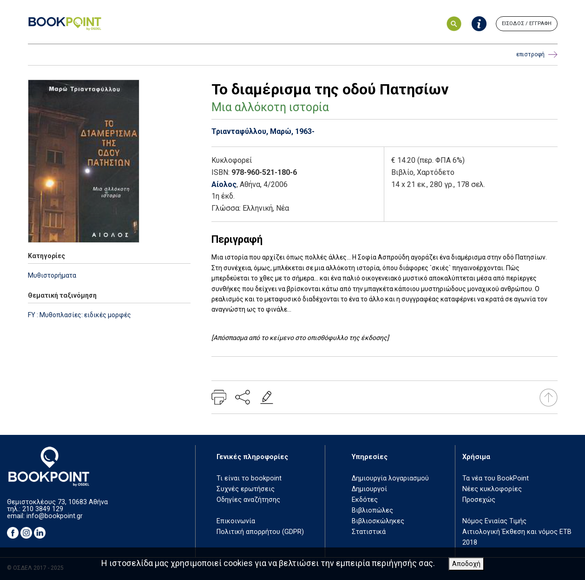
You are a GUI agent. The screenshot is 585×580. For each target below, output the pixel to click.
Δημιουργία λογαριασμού (390, 478)
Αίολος (224, 184)
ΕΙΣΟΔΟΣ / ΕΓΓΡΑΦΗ (527, 23)
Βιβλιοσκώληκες (378, 521)
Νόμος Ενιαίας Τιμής (494, 521)
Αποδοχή (466, 564)
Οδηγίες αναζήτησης (248, 500)
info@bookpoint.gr (54, 516)
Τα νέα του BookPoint (495, 478)
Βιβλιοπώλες (372, 510)
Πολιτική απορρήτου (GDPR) (260, 532)
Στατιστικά (369, 532)
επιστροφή (537, 54)
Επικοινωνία (236, 521)
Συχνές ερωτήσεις (246, 489)
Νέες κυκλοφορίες (492, 489)
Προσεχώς (478, 500)
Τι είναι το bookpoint (249, 478)
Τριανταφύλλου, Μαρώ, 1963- (263, 131)
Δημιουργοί (369, 489)
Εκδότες (365, 500)
